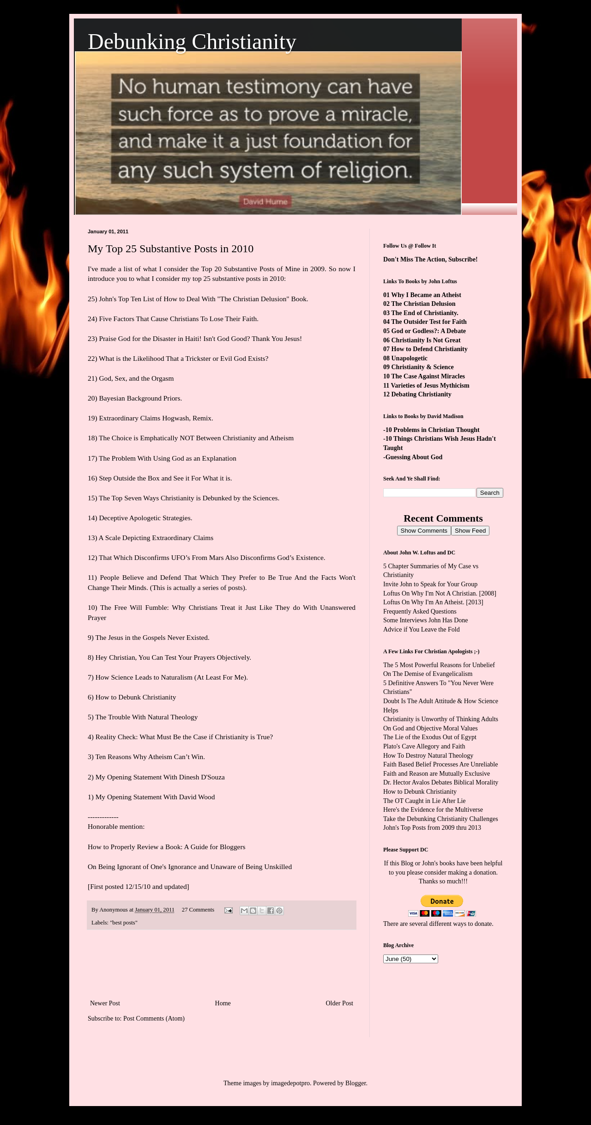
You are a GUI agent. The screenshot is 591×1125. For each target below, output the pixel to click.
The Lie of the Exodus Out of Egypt (429, 737)
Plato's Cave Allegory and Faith (424, 746)
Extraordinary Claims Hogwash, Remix (155, 418)
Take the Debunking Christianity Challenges (440, 818)
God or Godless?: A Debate (429, 331)
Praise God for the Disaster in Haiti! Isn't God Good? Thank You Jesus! (200, 338)
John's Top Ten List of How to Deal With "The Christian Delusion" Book (202, 299)
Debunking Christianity (192, 41)
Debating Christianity (422, 394)
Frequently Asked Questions (420, 611)
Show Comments (424, 530)
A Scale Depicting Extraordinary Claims (156, 537)
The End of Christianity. (424, 313)
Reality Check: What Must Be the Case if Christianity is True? (184, 737)
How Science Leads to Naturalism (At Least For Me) (171, 677)
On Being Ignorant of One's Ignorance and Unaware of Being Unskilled (190, 866)
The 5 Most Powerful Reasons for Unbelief (439, 665)
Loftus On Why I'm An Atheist (423, 602)
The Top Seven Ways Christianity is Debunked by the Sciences (188, 498)
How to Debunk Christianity (136, 697)
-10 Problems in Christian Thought (431, 429)
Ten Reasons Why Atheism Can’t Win (149, 756)
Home (223, 1003)
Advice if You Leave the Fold (421, 629)
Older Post (340, 1003)
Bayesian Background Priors (139, 398)
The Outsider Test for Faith (429, 321)
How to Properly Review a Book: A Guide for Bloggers (167, 847)
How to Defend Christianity (430, 349)
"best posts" (124, 922)
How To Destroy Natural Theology (428, 755)
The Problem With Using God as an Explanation (167, 458)
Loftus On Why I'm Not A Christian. (430, 593)
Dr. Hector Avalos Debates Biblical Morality (440, 782)
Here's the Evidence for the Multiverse (433, 809)
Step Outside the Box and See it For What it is (164, 478)
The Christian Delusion (423, 303)
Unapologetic (410, 358)
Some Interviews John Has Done (425, 620)
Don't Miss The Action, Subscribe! (430, 259)
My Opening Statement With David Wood (155, 797)
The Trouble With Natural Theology (146, 717)
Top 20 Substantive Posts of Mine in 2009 (263, 269)
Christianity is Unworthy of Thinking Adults (440, 719)
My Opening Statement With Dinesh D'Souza (160, 777)
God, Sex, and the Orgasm (136, 378)
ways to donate (472, 923)
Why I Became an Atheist (426, 295)
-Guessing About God (412, 457)
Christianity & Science (423, 367)
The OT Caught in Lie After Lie (424, 800)
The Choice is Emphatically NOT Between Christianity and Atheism (196, 438)
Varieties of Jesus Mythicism (430, 385)
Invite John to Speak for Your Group (430, 584)
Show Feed (470, 530)
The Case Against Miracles (428, 376)
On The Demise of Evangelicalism (427, 673)
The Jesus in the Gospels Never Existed (151, 637)
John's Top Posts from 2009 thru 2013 (432, 827)
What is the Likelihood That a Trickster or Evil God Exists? (183, 358)
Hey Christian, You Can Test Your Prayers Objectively (173, 657)
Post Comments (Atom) (154, 1018)
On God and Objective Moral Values (430, 728)
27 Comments (198, 909)
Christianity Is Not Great (426, 340)
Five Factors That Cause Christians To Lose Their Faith (178, 318)
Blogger (355, 1083)
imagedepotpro (290, 1083)
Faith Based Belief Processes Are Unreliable (440, 764)
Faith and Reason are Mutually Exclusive (436, 773)
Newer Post (105, 1003)
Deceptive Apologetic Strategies (144, 518)
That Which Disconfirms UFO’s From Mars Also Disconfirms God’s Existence (211, 557)
